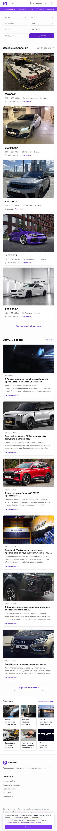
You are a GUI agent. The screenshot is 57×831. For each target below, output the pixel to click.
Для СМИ (7, 793)
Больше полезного (46, 701)
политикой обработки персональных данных (23, 822)
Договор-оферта (9, 809)
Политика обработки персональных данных (33, 809)
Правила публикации (12, 785)
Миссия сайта (9, 781)
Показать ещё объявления (28, 326)
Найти (42, 36)
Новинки (22, 9)
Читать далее (12, 395)
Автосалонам (8, 797)
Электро (40, 9)
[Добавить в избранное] (51, 56)
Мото (31, 9)
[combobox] (15, 17)
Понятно (28, 827)
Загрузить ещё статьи (28, 687)
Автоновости (9, 9)
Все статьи (49, 340)
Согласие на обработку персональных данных (19, 812)
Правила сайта (9, 789)
